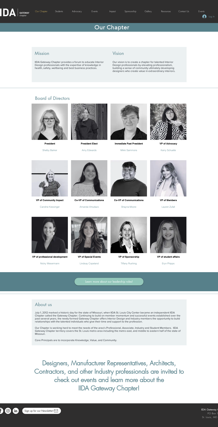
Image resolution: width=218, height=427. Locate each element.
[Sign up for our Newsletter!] (41, 411)
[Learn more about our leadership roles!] (109, 281)
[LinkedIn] (16, 411)
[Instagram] (8, 411)
